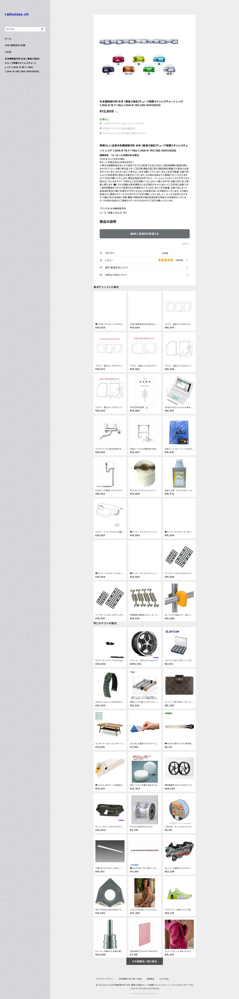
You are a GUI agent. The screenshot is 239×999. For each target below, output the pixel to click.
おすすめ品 (164, 979)
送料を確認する (128, 128)
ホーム (8, 38)
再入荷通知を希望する (145, 233)
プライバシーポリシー (105, 979)
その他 (165, 253)
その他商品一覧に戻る (144, 961)
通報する (186, 244)
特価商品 (150, 979)
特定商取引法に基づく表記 (130, 979)
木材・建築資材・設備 (15, 45)
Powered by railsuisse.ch (144, 993)
